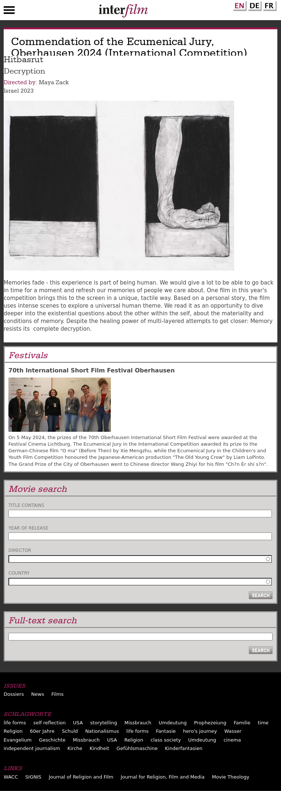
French (269, 5)
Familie (242, 722)
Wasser (232, 731)
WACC (11, 777)
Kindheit (99, 748)
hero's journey (200, 731)
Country (19, 573)
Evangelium (18, 740)
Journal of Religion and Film (81, 777)
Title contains (26, 505)
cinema (232, 740)
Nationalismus (102, 731)
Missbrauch (137, 722)
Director (19, 550)
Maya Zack (54, 82)
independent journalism (32, 748)
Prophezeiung (210, 722)
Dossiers (14, 694)
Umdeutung (173, 722)
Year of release (28, 528)
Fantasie (166, 731)
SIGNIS (33, 777)
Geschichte (52, 740)
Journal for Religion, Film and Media (163, 777)
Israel (11, 91)
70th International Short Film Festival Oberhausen (91, 370)
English (239, 5)
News (37, 694)
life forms (15, 722)
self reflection (49, 722)
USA (78, 722)
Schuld (70, 731)
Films (58, 694)
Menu (9, 11)
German (254, 5)
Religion (13, 731)
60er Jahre (42, 731)
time (263, 722)
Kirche (74, 748)
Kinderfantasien (183, 748)
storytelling (103, 722)
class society (166, 740)
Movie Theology (230, 777)
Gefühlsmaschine (137, 748)
